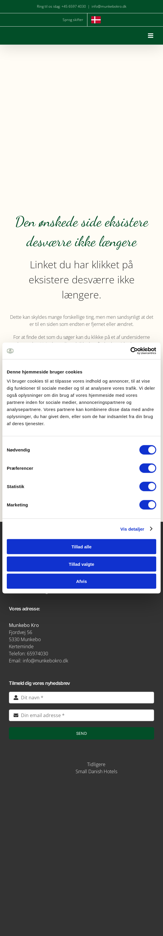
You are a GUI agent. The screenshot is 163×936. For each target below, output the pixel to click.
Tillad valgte (81, 563)
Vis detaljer (132, 528)
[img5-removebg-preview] (81, 788)
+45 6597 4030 (73, 6)
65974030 (37, 653)
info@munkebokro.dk (109, 6)
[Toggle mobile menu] (151, 35)
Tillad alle (81, 546)
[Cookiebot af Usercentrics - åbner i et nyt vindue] (130, 351)
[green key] (81, 903)
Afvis (81, 581)
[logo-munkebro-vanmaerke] (81, 838)
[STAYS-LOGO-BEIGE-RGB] (61, 762)
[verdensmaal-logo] (81, 881)
